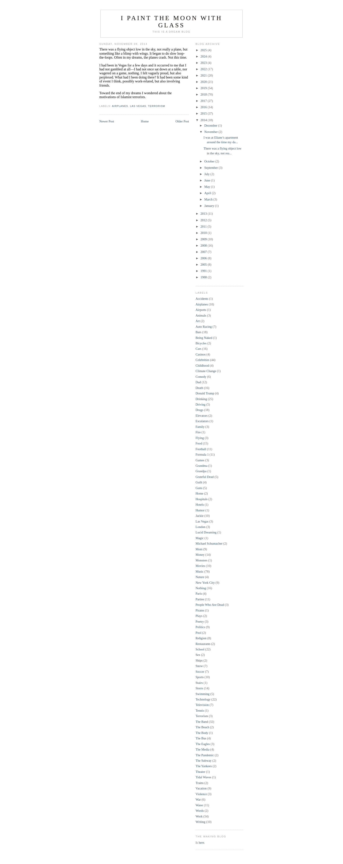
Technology (203, 699)
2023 (204, 62)
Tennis (200, 710)
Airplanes (120, 106)
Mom (199, 549)
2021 (204, 75)
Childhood (202, 365)
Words (200, 810)
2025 (204, 50)
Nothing (201, 588)
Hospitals (202, 499)
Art (198, 321)
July (207, 174)
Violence (201, 794)
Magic (200, 538)
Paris (199, 593)
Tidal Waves (203, 777)
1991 (204, 271)
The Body (202, 733)
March (209, 199)
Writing (200, 822)
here (201, 842)
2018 (204, 94)
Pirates (200, 610)
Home (145, 121)
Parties (200, 599)
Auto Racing (204, 326)
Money (200, 554)
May (207, 186)
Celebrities (202, 360)
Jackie (199, 515)
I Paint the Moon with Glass (171, 21)
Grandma (201, 465)
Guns (199, 488)
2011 (203, 226)
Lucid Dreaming (206, 532)
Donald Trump (205, 393)
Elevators (202, 415)
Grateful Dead (205, 477)
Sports (200, 677)
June (207, 180)
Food (199, 443)
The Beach (202, 727)
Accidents (202, 298)
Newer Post (106, 121)
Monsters (201, 560)
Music (199, 571)
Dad (198, 382)
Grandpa (201, 471)
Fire (198, 432)
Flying (200, 438)
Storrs (199, 688)
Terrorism (156, 106)
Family (200, 427)
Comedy (201, 376)
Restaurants (203, 644)
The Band (202, 721)
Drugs (199, 410)
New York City (205, 582)
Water (199, 805)
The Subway (204, 760)
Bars (198, 332)
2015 (204, 113)
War (198, 799)
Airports (201, 310)
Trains (200, 783)
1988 (204, 277)
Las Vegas (138, 106)
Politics (200, 627)
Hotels (200, 504)
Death (199, 388)
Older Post (182, 121)
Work (199, 816)
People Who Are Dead (210, 604)
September (211, 167)
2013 (204, 213)
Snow (199, 666)
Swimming (203, 694)
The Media (202, 749)
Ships (199, 660)
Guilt (199, 482)
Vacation (201, 788)
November (211, 132)
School (200, 649)
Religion (201, 638)
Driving (200, 404)
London (200, 527)
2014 (204, 120)
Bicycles (201, 343)
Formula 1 (202, 454)
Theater (200, 771)
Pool (198, 632)
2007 (204, 252)
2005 (204, 264)
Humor (200, 510)
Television (202, 705)
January (209, 205)
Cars (198, 348)
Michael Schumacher (209, 543)
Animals (201, 315)
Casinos (201, 354)
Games (200, 460)
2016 (204, 107)
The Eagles (203, 744)
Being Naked (204, 338)
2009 (204, 239)
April (208, 193)
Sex (198, 655)
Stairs (199, 683)
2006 (204, 258)
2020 (204, 82)
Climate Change (206, 371)
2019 (204, 88)
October (209, 161)
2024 (204, 56)
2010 (204, 233)
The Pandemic (205, 755)
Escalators (202, 421)
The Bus (201, 738)
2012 (204, 220)
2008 (204, 245)
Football (201, 449)
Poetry (200, 621)
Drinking (201, 399)
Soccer (200, 671)
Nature (200, 577)
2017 (204, 101)
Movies (200, 566)
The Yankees (204, 766)
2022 (204, 69)
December (211, 125)
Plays (199, 616)
